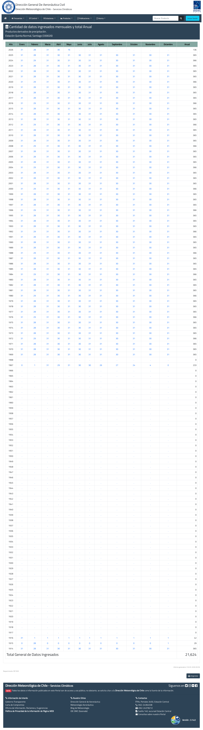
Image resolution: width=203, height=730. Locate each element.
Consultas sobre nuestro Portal (152, 714)
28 (34, 49)
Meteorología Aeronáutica (82, 704)
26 (101, 365)
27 (117, 365)
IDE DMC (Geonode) (79, 711)
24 (134, 365)
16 (69, 49)
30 (58, 49)
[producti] (166, 18)
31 (22, 49)
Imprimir (193, 675)
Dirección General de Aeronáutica (85, 701)
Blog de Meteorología (80, 708)
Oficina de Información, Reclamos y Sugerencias (26, 708)
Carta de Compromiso (14, 704)
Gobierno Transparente (15, 701)
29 (34, 60)
